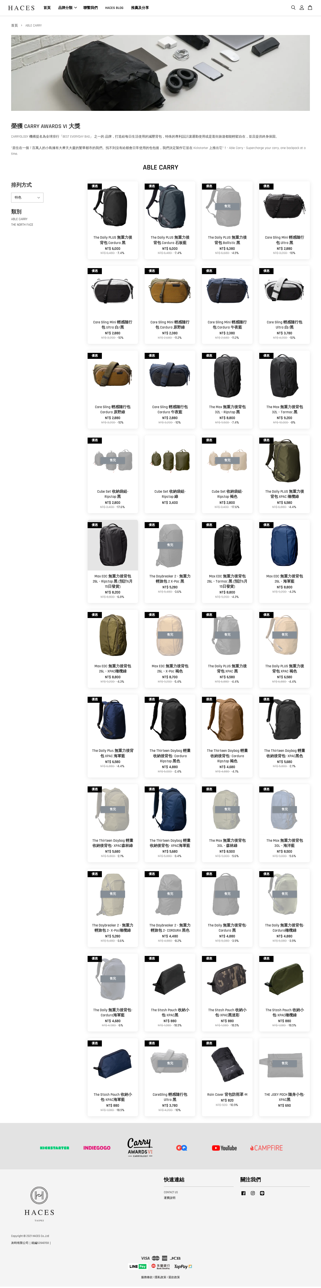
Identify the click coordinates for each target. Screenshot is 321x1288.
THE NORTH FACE (22, 226)
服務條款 (147, 1279)
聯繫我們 (90, 8)
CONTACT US (171, 1194)
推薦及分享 (140, 8)
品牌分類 (67, 8)
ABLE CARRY (19, 220)
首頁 (47, 8)
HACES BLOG (114, 8)
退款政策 (174, 1279)
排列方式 (21, 186)
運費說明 (169, 1199)
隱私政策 (160, 1279)
